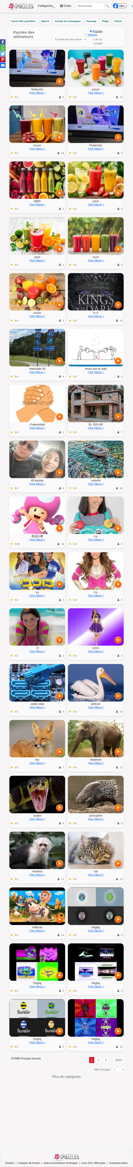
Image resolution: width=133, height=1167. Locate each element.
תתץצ (95, 648)
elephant (95, 759)
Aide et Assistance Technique (60, 1163)
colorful (95, 480)
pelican (95, 704)
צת (95, 536)
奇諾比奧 (37, 536)
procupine (95, 815)
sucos (37, 145)
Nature (45, 21)
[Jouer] (59, 81)
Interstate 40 (37, 368)
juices (95, 89)
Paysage (91, 21)
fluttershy (37, 89)
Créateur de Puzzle (29, 1163)
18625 (119, 1059)
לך (37, 648)
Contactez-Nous (118, 1163)
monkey (37, 871)
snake (37, 815)
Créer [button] (65, 6)
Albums (92, 34)
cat (96, 871)
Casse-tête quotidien (23, 21)
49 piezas (37, 480)
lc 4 (96, 312)
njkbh (37, 201)
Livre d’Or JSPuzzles (93, 1163)
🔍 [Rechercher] (107, 6)
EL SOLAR (96, 424)
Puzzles (9, 1163)
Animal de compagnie (68, 21)
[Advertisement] (66, 1114)
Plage (105, 21)
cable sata (37, 704)
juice (96, 201)
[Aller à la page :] (118, 1069)
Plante (118, 21)
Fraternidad (37, 424)
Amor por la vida (96, 368)
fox (37, 759)
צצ (37, 592)
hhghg (96, 927)
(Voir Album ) (37, 92)
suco (96, 257)
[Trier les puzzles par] (69, 39)
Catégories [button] (46, 7)
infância (37, 927)
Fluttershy (95, 145)
